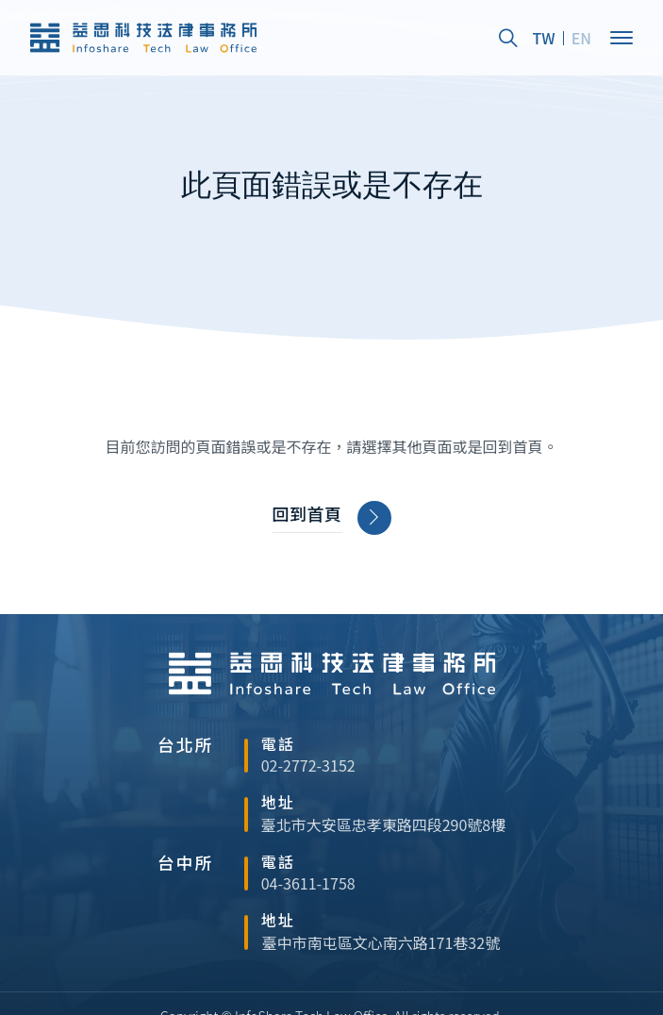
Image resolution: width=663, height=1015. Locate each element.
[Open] (621, 38)
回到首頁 (331, 517)
